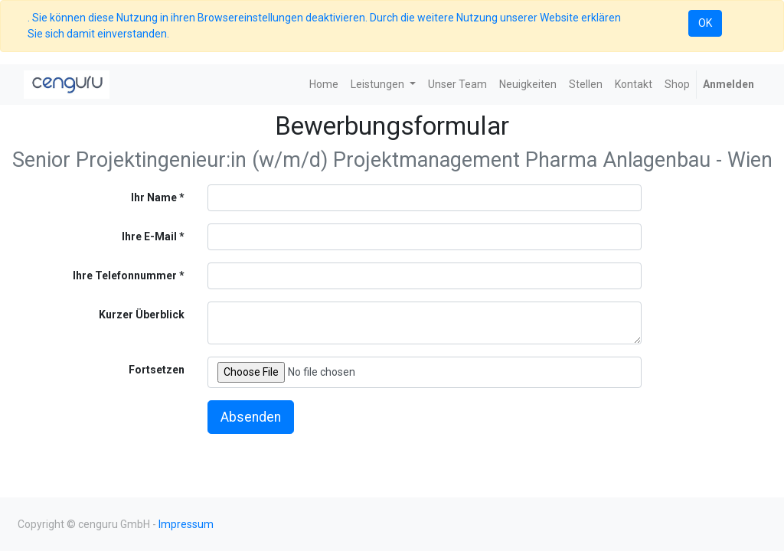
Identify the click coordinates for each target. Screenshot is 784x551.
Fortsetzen (157, 370)
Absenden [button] (250, 417)
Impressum (186, 524)
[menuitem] (324, 84)
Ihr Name (154, 197)
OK (705, 23)
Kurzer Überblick (142, 314)
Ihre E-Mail (149, 236)
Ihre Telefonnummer (125, 275)
